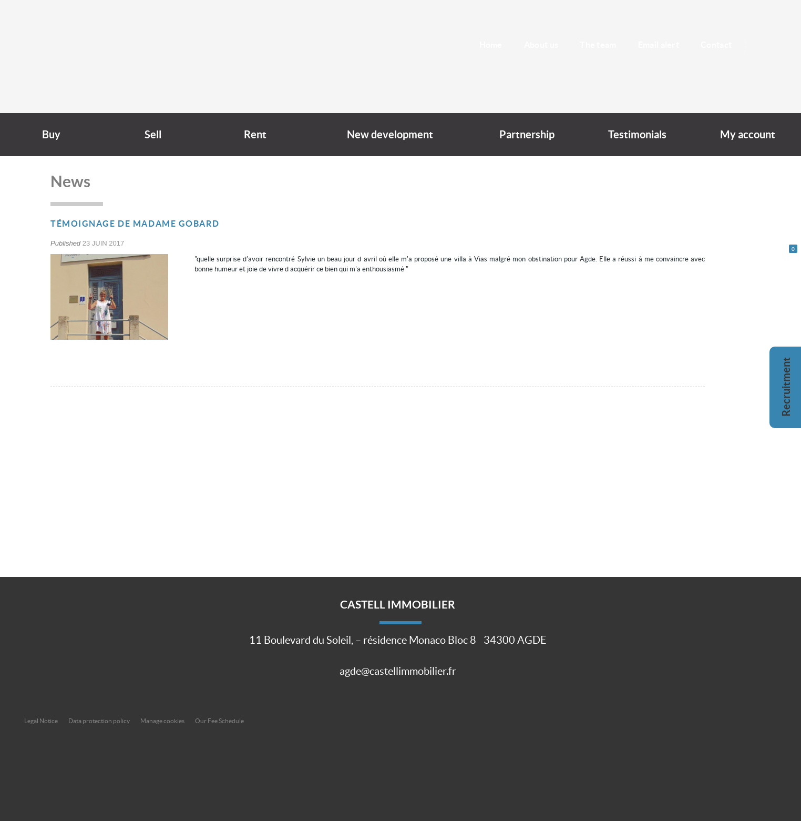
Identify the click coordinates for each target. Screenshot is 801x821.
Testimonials (637, 134)
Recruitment (786, 387)
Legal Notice (41, 720)
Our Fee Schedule (220, 720)
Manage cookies (162, 720)
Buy (51, 134)
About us (541, 44)
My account (747, 134)
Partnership (526, 134)
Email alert (658, 44)
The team (598, 44)
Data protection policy (99, 720)
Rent (255, 134)
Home (490, 44)
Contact (716, 44)
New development (390, 134)
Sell (153, 134)
